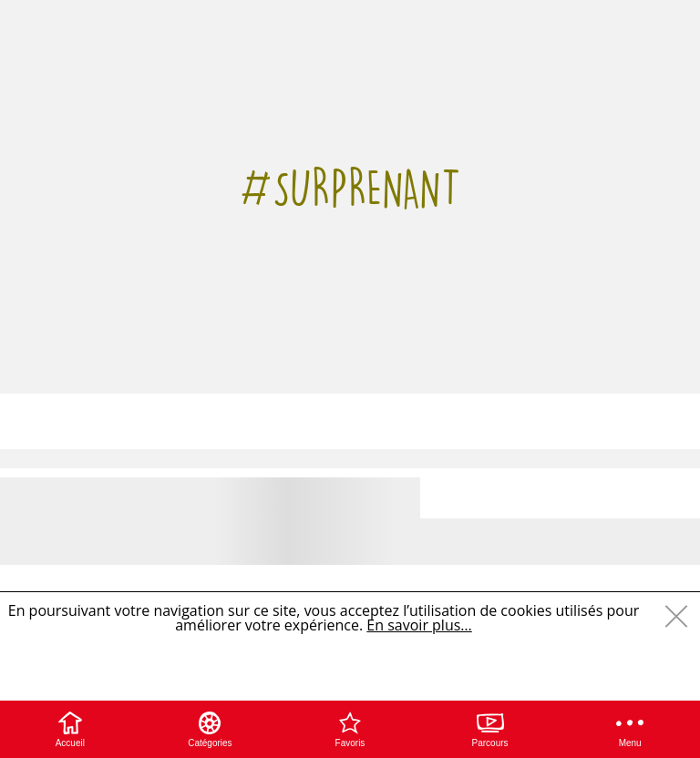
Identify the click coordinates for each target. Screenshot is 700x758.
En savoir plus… (418, 625)
